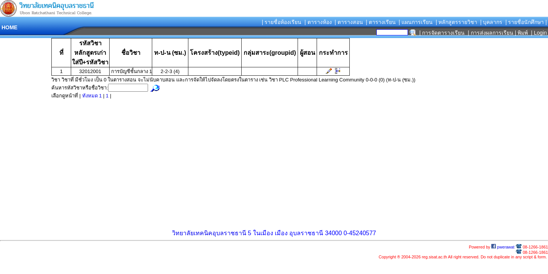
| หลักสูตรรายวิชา (457, 22)
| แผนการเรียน (415, 22)
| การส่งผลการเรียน (490, 33)
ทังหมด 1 (92, 96)
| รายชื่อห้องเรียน (282, 22)
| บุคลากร (491, 22)
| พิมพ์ (521, 33)
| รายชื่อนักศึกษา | (526, 22)
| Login (538, 33)
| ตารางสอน (349, 22)
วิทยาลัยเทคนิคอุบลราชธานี (209, 233)
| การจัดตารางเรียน (442, 33)
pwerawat (503, 247)
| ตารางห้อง (318, 22)
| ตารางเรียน (381, 22)
